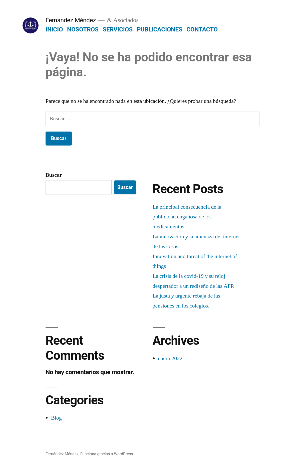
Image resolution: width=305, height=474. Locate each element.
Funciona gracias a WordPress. (107, 454)
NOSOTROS (83, 29)
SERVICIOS (117, 29)
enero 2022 (170, 358)
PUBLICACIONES (159, 29)
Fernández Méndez (71, 20)
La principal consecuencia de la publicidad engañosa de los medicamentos (187, 216)
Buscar (54, 174)
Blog (56, 417)
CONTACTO (202, 29)
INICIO (54, 29)
